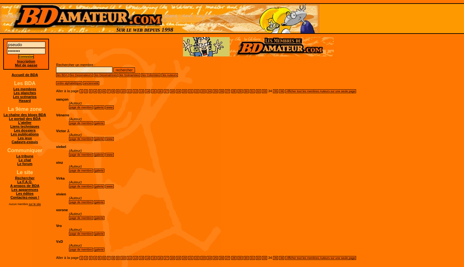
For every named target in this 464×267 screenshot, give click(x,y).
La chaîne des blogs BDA (25, 115)
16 (160, 91)
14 (147, 91)
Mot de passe (26, 65)
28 (234, 91)
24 (209, 91)
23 (203, 91)
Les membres (25, 89)
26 (221, 91)
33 (264, 91)
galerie (99, 107)
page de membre (81, 107)
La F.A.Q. (24, 182)
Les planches (25, 93)
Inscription (26, 61)
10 (123, 91)
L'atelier (25, 122)
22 (196, 91)
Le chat (25, 160)
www (109, 107)
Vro (59, 226)
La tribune (24, 156)
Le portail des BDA (25, 119)
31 (252, 91)
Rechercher (25, 178)
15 (153, 91)
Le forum (24, 164)
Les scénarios (24, 97)
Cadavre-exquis (25, 142)
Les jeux (25, 138)
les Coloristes (151, 75)
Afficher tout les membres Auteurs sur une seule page (320, 91)
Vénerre (62, 115)
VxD (59, 241)
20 (184, 91)
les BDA (62, 75)
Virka (60, 178)
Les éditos (25, 193)
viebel (61, 147)
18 (172, 91)
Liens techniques (24, 126)
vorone (62, 210)
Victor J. (63, 131)
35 (275, 91)
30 (246, 91)
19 (178, 91)
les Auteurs (169, 75)
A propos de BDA (25, 186)
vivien (61, 194)
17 (166, 91)
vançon (62, 99)
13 (141, 91)
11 (129, 91)
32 (258, 91)
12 (135, 91)
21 (190, 91)
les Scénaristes (129, 75)
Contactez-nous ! (24, 197)
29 (240, 91)
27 (227, 91)
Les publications (25, 134)
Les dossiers (24, 130)
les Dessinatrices (106, 75)
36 (281, 91)
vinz (59, 162)
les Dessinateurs (81, 75)
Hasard (25, 101)
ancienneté (91, 83)
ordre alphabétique (69, 83)
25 (215, 91)
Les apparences (24, 190)
